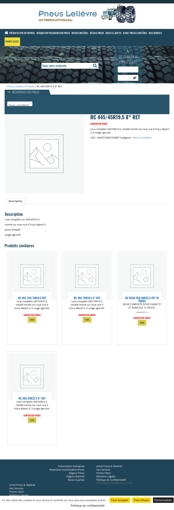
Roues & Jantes (113, 33)
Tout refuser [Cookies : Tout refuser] (141, 500)
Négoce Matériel (80, 33)
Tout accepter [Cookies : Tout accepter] (119, 500)
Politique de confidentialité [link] (88, 505)
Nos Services (155, 33)
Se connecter (126, 86)
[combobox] (19, 103)
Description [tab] (15, 201)
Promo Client (12, 41)
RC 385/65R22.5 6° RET (32, 398)
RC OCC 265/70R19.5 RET (32, 298)
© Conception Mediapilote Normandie (114, 483)
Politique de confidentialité (111, 479)
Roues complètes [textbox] (19, 105)
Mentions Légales (19, 495)
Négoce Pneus (97, 33)
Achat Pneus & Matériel (135, 33)
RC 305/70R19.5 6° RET (87, 298)
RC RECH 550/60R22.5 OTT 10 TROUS (142, 299)
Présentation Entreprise (22, 33)
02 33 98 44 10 (128, 56)
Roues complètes (142, 137)
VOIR (32, 319)
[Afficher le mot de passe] (135, 78)
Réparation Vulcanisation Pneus (53, 33)
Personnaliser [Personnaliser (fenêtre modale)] (163, 500)
